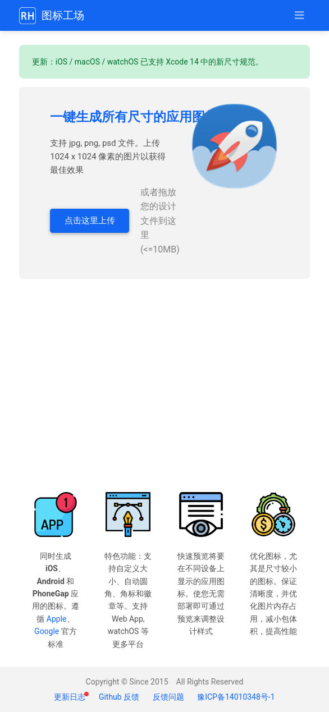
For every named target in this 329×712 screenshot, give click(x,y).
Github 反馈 (119, 696)
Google (46, 631)
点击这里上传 (90, 220)
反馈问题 (168, 696)
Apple (57, 618)
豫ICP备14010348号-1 (236, 696)
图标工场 (51, 15)
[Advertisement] (165, 385)
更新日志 (70, 696)
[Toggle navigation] (299, 15)
